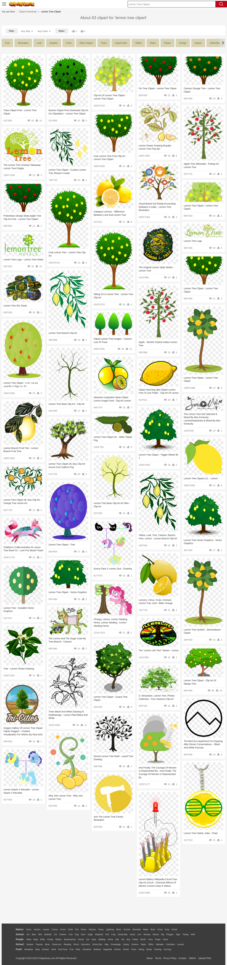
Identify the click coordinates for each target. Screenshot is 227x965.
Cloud (160, 929)
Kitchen (117, 949)
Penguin (169, 934)
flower (167, 43)
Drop (167, 929)
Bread (149, 949)
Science (135, 944)
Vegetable (107, 949)
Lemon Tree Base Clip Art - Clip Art (67, 404)
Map (107, 944)
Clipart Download (28, 11)
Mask (28, 939)
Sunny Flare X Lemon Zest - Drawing (113, 568)
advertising (215, 43)
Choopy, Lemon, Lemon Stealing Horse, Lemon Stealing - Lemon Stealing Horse (110, 622)
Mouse (156, 934)
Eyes (94, 939)
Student (30, 944)
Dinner (126, 949)
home (110, 939)
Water (145, 929)
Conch (63, 929)
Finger (158, 939)
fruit (7, 43)
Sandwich (87, 949)
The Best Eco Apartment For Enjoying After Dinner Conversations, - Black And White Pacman (203, 744)
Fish (107, 934)
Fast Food (62, 949)
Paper (143, 944)
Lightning (110, 929)
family (50, 939)
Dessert (45, 949)
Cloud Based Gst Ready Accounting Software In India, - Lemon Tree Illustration (157, 206)
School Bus (97, 944)
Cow (71, 934)
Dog (77, 934)
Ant (28, 934)
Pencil (76, 944)
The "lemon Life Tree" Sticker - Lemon (159, 650)
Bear (34, 934)
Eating (141, 949)
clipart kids (121, 43)
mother (58, 939)
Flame (83, 929)
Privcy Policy (169, 958)
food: (19, 949)
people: (20, 939)
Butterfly (48, 934)
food (68, 43)
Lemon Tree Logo (193, 241)
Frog (113, 934)
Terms (158, 958)
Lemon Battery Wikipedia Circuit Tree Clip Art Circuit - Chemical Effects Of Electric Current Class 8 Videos (158, 882)
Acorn (28, 929)
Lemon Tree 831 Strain (15, 305)
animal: (20, 934)
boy (128, 939)
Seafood (97, 949)
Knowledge (116, 944)
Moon (118, 929)
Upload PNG (204, 958)
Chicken (62, 934)
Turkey (186, 934)
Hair (117, 939)
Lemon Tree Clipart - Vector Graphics (68, 592)
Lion (139, 934)
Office (150, 944)
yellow (138, 43)
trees (104, 43)
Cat (55, 934)
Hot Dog (167, 949)
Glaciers (92, 929)
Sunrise (127, 929)
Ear (87, 939)
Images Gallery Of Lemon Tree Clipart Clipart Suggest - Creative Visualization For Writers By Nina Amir (23, 731)
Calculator (170, 944)
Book (47, 944)
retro (153, 43)
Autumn (37, 929)
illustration (23, 43)
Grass (101, 929)
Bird (40, 934)
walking (101, 939)
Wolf (193, 934)
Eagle (90, 934)
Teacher (39, 944)
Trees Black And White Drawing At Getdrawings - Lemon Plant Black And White (68, 714)
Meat (78, 949)
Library (126, 944)
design (183, 43)
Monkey (146, 934)
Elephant (99, 934)
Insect (132, 934)
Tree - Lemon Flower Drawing (18, 668)
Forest (174, 929)
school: (20, 944)
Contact (182, 958)
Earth (70, 929)
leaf (39, 43)
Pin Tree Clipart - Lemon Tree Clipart (157, 88)
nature (198, 43)
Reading (67, 944)
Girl (122, 939)
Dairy (37, 949)
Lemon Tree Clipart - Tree (62, 544)
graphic (54, 43)
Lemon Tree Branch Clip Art (63, 333)
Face (150, 939)
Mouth (143, 939)
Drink (53, 949)
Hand (165, 939)
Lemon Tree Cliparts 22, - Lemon (201, 478)
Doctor (81, 939)
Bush (153, 929)
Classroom (56, 944)
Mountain (137, 929)
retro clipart (86, 43)
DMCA (192, 958)
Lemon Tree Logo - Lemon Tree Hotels (23, 259)
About (149, 958)
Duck (83, 934)
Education (85, 944)
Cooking (157, 949)
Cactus (55, 929)
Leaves (46, 929)
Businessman (70, 939)
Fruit (71, 949)
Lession (180, 944)
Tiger (178, 934)
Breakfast (29, 949)
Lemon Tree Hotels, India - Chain (201, 833)
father (135, 939)
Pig (162, 934)
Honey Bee (122, 934)
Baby (35, 939)
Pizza (133, 949)
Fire (77, 929)
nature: (20, 929)
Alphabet (160, 944)
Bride (42, 939)
